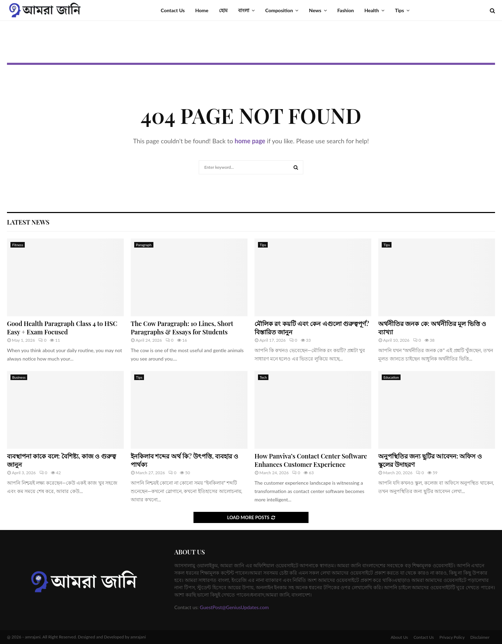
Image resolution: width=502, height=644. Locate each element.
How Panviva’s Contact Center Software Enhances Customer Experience (310, 460)
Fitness (17, 245)
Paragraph (144, 245)
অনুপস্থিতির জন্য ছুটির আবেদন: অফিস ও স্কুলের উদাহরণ (430, 460)
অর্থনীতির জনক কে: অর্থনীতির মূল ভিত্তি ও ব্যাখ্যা (432, 327)
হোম (223, 10)
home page (250, 141)
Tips (399, 10)
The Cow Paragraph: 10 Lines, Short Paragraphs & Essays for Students (182, 327)
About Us (399, 637)
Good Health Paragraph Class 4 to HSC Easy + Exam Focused (62, 327)
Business (18, 377)
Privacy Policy (452, 637)
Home (201, 10)
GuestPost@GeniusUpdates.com (234, 607)
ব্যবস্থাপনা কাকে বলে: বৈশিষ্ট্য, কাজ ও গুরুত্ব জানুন (61, 460)
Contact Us (173, 10)
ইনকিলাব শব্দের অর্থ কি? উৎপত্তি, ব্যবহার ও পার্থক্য (184, 460)
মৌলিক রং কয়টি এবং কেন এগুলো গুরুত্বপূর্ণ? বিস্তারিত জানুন (311, 327)
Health (371, 10)
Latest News (28, 222)
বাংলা (243, 10)
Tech (263, 377)
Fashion (345, 10)
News (315, 10)
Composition (279, 10)
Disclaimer (479, 637)
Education (391, 377)
